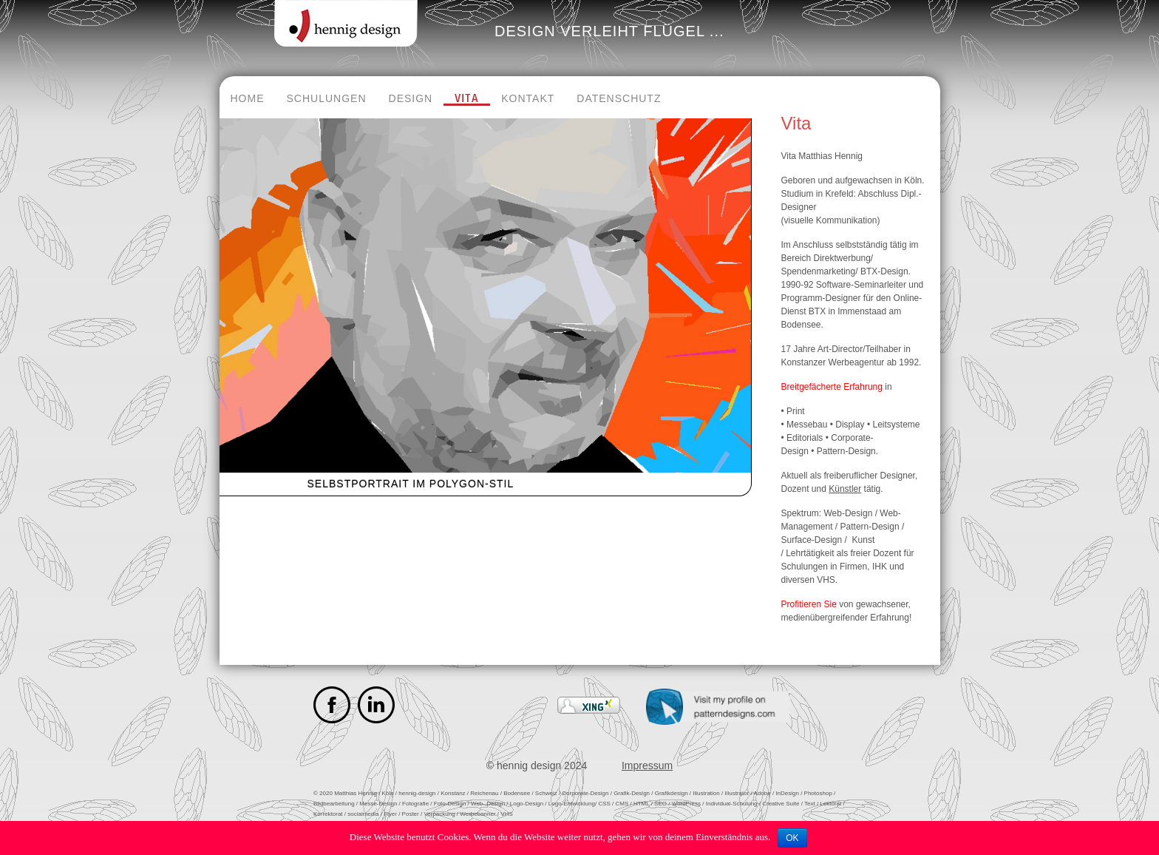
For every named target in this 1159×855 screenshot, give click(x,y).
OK (792, 838)
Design (411, 98)
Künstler (845, 489)
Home (248, 98)
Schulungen (327, 98)
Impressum (647, 765)
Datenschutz (619, 98)
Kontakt (527, 98)
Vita (467, 98)
